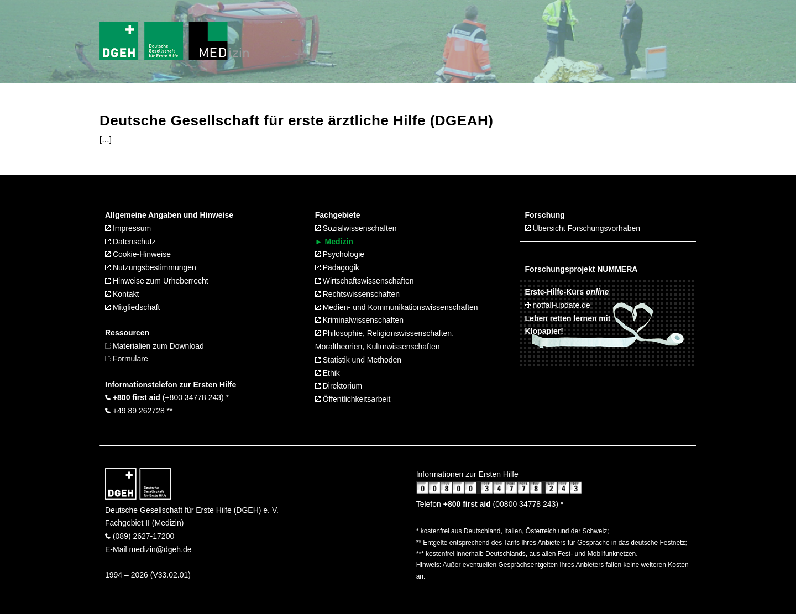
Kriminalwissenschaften (359, 320)
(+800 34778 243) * (167, 397)
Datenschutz (130, 241)
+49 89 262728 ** (139, 410)
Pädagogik (337, 267)
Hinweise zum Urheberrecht (156, 280)
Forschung (545, 215)
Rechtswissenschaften (357, 294)
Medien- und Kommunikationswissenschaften (396, 307)
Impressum (128, 228)
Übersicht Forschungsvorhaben (582, 228)
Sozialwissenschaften (356, 228)
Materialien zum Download (158, 346)
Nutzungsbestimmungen (150, 267)
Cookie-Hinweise (138, 254)
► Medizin (334, 241)
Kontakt (122, 294)
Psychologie (339, 254)
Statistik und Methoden (358, 359)
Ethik (327, 373)
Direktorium (338, 385)
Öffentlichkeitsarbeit (353, 399)
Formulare (126, 358)
